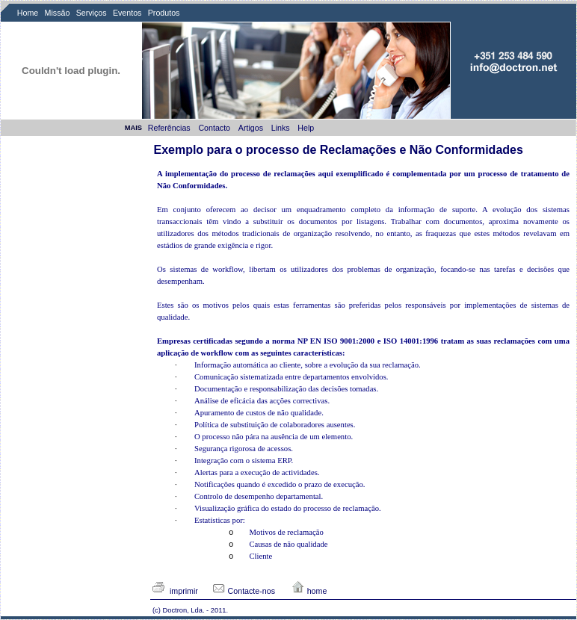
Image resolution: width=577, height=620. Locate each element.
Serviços (91, 12)
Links (281, 127)
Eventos (127, 12)
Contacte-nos (243, 590)
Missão (57, 12)
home (309, 590)
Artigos (251, 127)
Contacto (215, 127)
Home (27, 12)
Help (306, 127)
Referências (170, 127)
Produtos (164, 12)
